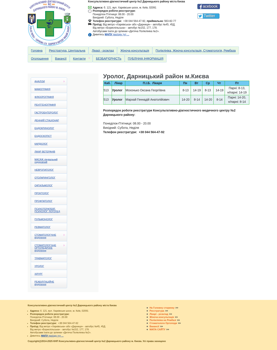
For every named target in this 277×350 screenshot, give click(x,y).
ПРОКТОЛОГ (42, 193)
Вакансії (60, 58)
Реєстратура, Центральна (67, 50)
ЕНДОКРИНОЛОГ (44, 128)
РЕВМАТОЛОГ (43, 227)
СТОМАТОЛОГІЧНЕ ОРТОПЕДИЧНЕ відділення (48, 248)
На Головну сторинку (162, 307)
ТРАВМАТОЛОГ (43, 258)
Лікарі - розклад (103, 50)
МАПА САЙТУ (157, 329)
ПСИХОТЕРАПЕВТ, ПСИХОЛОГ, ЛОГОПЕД (47, 210)
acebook (210, 6)
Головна (36, 50)
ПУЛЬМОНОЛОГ (44, 219)
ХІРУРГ (39, 274)
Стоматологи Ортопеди (163, 323)
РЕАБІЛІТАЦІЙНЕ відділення (44, 283)
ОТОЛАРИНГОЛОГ (45, 177)
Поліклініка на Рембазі (163, 320)
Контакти (80, 59)
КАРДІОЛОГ (41, 143)
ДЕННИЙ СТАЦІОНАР (47, 120)
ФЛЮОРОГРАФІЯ (44, 97)
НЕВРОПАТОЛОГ (44, 169)
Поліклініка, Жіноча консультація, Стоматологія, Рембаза (196, 50)
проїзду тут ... (117, 34)
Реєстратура (157, 310)
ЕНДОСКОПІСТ (43, 136)
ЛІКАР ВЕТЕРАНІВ (45, 151)
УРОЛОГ (39, 266)
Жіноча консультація (134, 50)
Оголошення (39, 58)
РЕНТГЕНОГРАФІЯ (45, 104)
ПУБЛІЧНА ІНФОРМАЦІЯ (145, 58)
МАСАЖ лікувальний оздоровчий (46, 160)
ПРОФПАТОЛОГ (44, 201)
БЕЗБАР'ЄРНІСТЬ (108, 58)
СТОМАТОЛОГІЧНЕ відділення (48, 236)
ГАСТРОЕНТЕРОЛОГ (46, 112)
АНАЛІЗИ (48, 81)
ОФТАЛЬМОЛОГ (44, 185)
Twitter (209, 16)
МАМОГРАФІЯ (42, 89)
